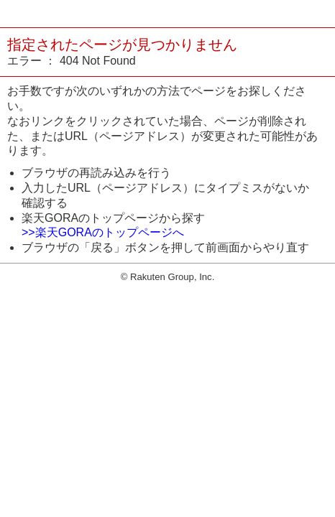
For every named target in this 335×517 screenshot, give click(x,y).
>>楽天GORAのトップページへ (103, 232)
